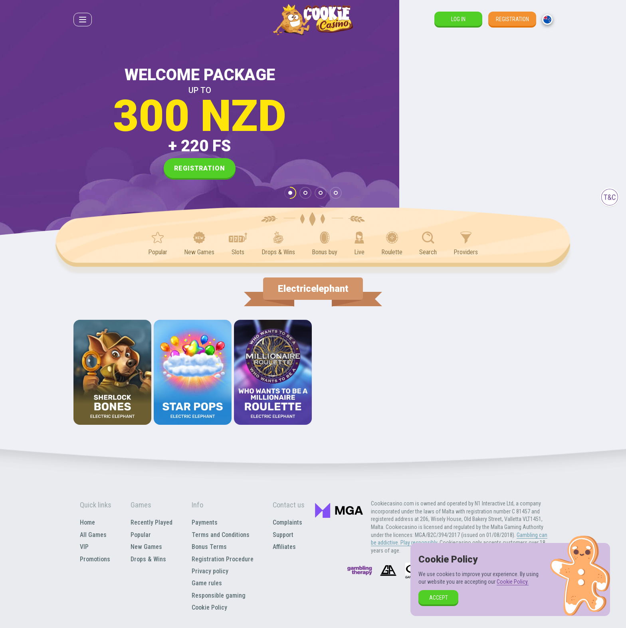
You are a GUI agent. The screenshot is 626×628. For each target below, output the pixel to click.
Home (87, 522)
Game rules (207, 583)
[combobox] (547, 19)
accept (438, 597)
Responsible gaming (219, 595)
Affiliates (284, 547)
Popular (141, 535)
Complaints (287, 522)
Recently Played (151, 522)
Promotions (95, 559)
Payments (205, 522)
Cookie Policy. (513, 581)
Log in (458, 19)
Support (283, 535)
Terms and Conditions (221, 535)
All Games (93, 535)
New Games (146, 547)
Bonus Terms (209, 547)
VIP (84, 547)
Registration (512, 19)
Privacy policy (210, 571)
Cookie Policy (209, 607)
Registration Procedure (223, 559)
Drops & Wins (148, 559)
